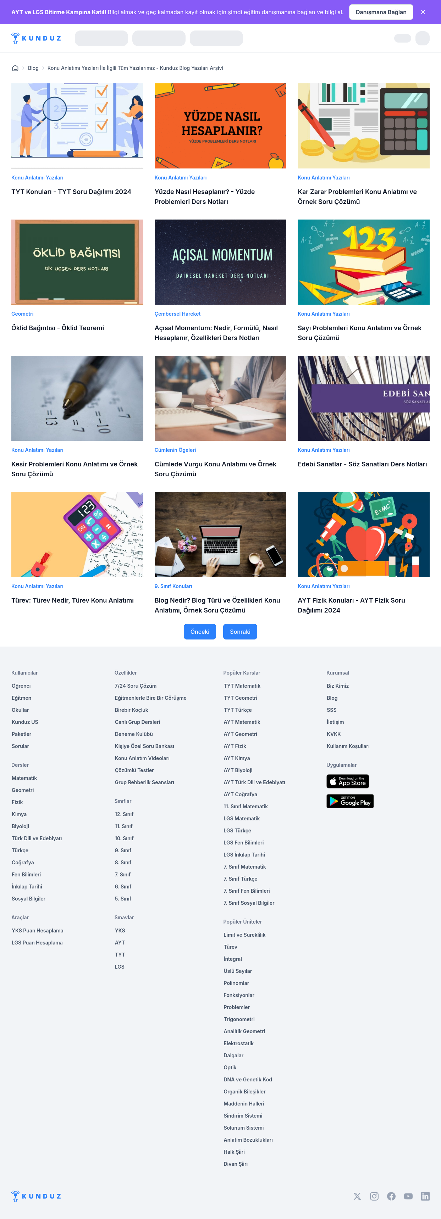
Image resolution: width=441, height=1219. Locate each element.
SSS (331, 710)
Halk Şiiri (234, 1152)
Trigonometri (239, 1019)
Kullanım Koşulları (348, 746)
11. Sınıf (124, 826)
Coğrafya (23, 862)
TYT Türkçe (238, 710)
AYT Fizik (235, 746)
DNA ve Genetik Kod (248, 1079)
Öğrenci (21, 686)
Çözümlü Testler (134, 770)
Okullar (20, 710)
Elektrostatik (239, 1043)
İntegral (233, 959)
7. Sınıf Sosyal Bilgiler (249, 903)
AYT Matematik (242, 722)
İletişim (335, 722)
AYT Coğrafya (241, 794)
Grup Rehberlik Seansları (144, 782)
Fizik (17, 802)
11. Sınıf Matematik (246, 806)
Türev (231, 947)
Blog (33, 68)
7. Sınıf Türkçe (241, 879)
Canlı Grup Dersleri (137, 722)
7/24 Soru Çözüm (136, 686)
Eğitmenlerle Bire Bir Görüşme (151, 698)
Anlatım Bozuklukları (248, 1140)
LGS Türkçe (238, 830)
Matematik (24, 778)
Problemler (237, 1007)
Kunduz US (25, 722)
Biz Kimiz (338, 686)
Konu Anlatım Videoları (142, 758)
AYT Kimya (237, 758)
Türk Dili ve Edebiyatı (37, 838)
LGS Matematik (242, 818)
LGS (120, 967)
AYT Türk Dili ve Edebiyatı (254, 782)
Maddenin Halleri (244, 1104)
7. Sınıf (123, 874)
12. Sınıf (124, 814)
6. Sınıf (123, 886)
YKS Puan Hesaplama (38, 930)
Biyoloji (20, 826)
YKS (120, 930)
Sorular (20, 746)
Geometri (23, 790)
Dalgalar (234, 1055)
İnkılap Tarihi (27, 886)
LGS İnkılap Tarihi (244, 855)
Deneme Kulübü (134, 734)
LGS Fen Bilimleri (244, 843)
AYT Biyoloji (238, 770)
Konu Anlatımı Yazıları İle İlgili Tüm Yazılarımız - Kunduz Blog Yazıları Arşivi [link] (135, 68)
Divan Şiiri (236, 1164)
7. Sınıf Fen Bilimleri (247, 891)
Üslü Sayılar (238, 971)
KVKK (334, 734)
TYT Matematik (242, 686)
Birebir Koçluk (131, 710)
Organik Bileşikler (245, 1091)
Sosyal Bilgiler (28, 899)
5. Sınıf (123, 899)
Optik (230, 1067)
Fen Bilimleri (26, 874)
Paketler (21, 734)
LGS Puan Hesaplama (37, 943)
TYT (120, 955)
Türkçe (20, 850)
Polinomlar (236, 983)
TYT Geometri (241, 698)
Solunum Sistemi (244, 1128)
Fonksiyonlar (239, 995)
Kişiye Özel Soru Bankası (144, 746)
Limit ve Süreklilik (245, 935)
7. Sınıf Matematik (245, 867)
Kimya (19, 814)
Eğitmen (21, 698)
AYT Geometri (240, 734)
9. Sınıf (123, 850)
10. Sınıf (124, 838)
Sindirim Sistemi (243, 1116)
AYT (120, 943)
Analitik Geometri (244, 1031)
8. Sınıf (123, 862)
